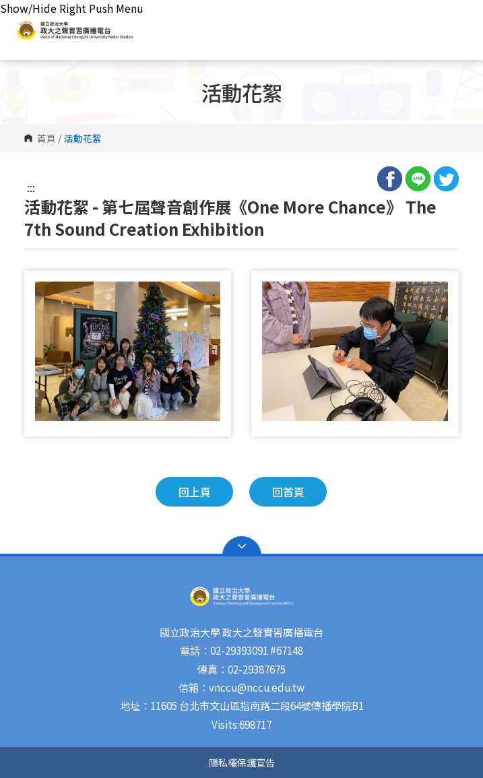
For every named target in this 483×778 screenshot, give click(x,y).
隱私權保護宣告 (242, 762)
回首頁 (288, 492)
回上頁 (195, 492)
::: (31, 187)
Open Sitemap (241, 546)
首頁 (46, 138)
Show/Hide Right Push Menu (71, 8)
